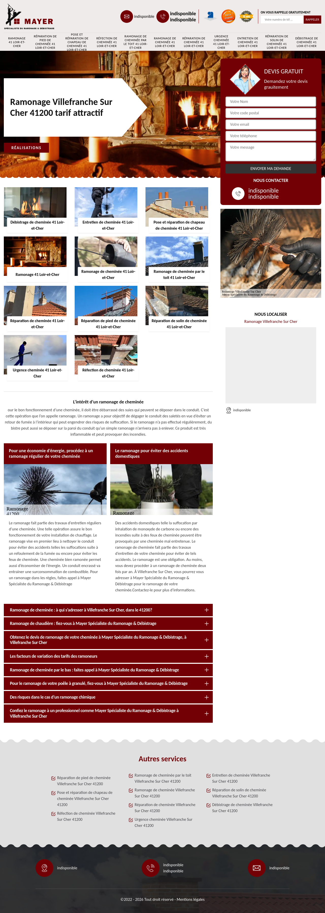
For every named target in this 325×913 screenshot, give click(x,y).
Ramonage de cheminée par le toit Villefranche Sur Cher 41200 (163, 778)
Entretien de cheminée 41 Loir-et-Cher (247, 42)
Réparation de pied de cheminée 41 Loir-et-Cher (45, 42)
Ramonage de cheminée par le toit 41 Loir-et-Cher (136, 42)
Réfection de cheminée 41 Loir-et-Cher (106, 42)
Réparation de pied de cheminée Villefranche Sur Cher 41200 (84, 780)
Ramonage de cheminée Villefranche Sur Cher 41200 (165, 793)
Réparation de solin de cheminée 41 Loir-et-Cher (276, 42)
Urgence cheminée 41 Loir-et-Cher (221, 42)
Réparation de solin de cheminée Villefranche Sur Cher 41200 (239, 793)
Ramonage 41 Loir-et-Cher (17, 42)
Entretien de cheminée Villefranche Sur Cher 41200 (241, 778)
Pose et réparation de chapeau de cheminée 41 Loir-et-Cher (77, 42)
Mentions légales (191, 899)
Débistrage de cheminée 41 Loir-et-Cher (306, 42)
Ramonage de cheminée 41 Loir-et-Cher (165, 42)
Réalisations (26, 147)
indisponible (144, 16)
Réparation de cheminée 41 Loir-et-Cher (193, 42)
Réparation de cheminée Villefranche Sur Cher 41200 (165, 807)
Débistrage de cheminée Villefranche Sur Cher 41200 (242, 807)
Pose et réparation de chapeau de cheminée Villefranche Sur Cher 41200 (84, 798)
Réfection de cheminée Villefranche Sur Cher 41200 (86, 816)
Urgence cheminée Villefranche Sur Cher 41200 (163, 822)
